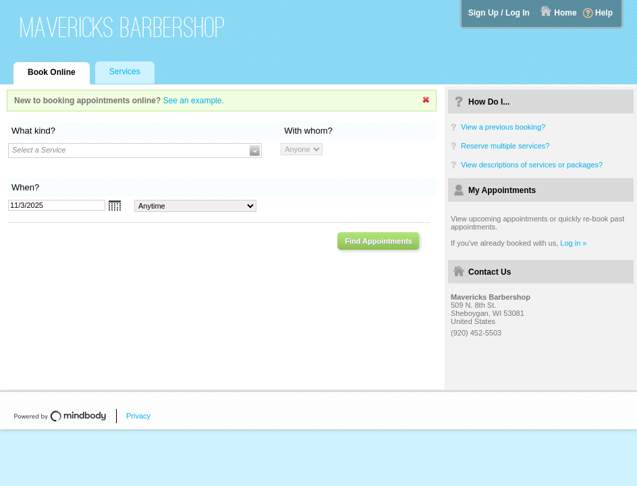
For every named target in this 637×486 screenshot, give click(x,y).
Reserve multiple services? (505, 146)
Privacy (138, 416)
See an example (192, 100)
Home (565, 13)
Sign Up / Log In (499, 13)
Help (604, 13)
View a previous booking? (503, 127)
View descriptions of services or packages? (532, 165)
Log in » (573, 243)
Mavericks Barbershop (122, 27)
